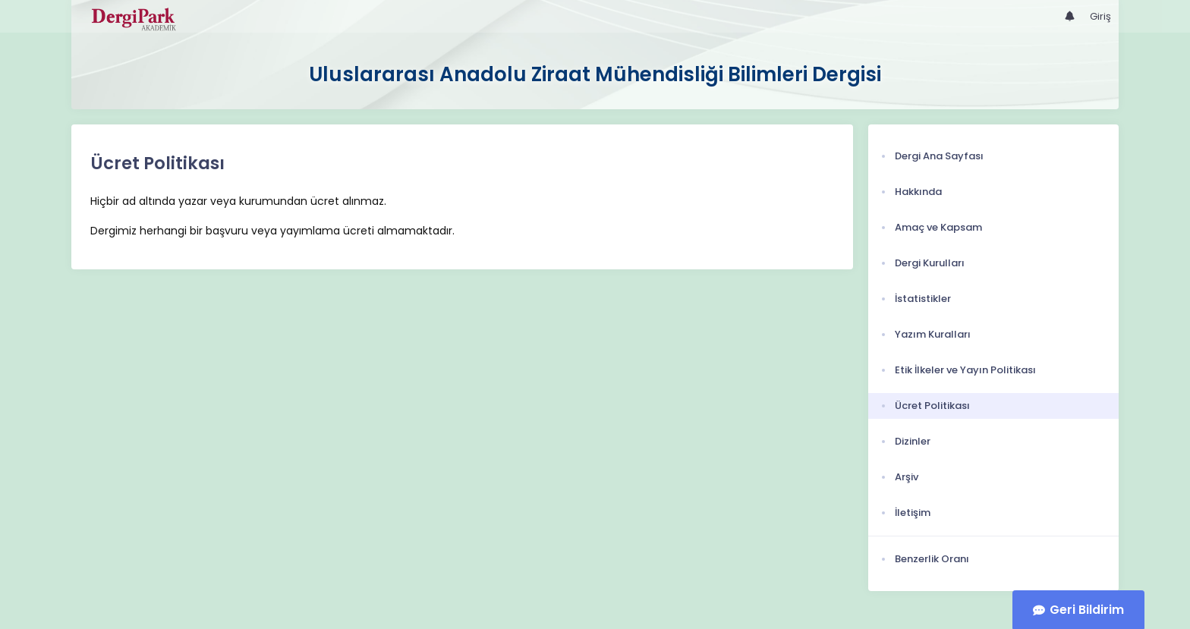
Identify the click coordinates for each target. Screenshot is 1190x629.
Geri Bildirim (1087, 610)
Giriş (1100, 16)
